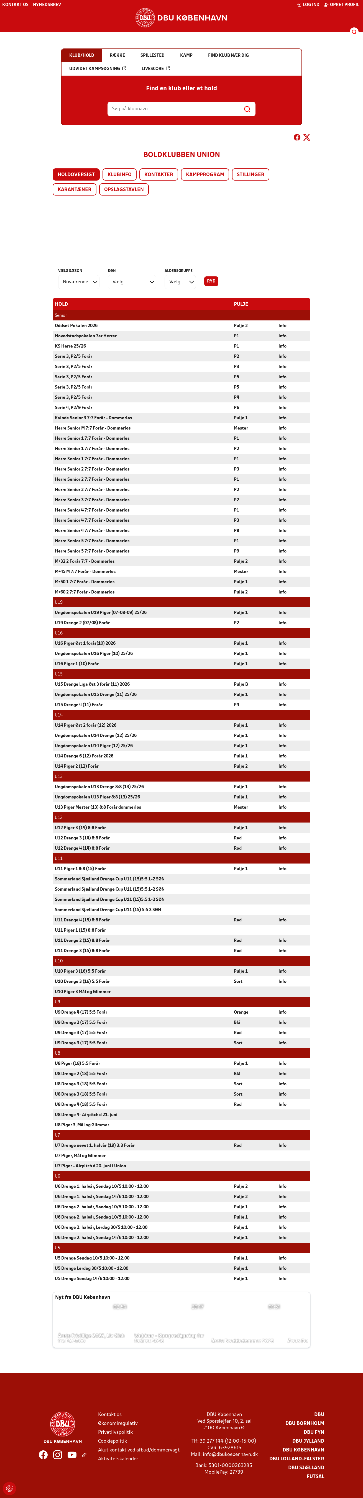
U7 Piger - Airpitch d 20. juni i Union (90, 1166)
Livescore (156, 68)
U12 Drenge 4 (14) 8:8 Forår (82, 848)
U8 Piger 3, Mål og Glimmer (82, 1125)
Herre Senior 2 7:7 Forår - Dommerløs (92, 469)
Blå (237, 1022)
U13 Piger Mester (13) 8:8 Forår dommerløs (98, 807)
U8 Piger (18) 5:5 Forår (77, 1063)
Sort (238, 981)
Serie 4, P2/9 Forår (73, 408)
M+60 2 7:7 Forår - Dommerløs (84, 592)
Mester (241, 428)
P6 (236, 408)
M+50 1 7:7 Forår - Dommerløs (84, 582)
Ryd (211, 281)
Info (282, 326)
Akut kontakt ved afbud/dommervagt (139, 1450)
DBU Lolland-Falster (296, 1458)
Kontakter (158, 175)
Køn (112, 271)
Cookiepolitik (112, 1441)
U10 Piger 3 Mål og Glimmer (83, 992)
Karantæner (74, 189)
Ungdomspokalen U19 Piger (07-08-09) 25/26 (101, 613)
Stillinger (250, 175)
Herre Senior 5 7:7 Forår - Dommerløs (92, 541)
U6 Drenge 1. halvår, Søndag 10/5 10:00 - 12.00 (102, 1186)
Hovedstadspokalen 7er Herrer (86, 336)
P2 (236, 356)
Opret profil (341, 4)
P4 (236, 397)
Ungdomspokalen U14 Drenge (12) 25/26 (96, 736)
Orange (241, 1012)
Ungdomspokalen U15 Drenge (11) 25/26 (96, 695)
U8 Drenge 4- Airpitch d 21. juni (86, 1115)
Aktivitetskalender (118, 1458)
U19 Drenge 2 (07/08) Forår (82, 623)
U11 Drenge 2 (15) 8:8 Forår (82, 940)
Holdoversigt (76, 175)
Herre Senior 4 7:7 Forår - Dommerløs (92, 510)
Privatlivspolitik (115, 1432)
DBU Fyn (314, 1432)
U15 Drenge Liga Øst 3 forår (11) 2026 (92, 684)
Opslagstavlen (124, 189)
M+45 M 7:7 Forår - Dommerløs (85, 572)
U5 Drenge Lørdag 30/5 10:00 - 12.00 (91, 1268)
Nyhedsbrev (47, 5)
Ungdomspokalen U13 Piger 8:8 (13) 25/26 (97, 797)
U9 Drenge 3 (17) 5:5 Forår (81, 1033)
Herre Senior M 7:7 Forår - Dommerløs (93, 428)
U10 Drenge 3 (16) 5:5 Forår (82, 981)
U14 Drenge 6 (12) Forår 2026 (84, 756)
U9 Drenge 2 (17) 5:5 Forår (81, 1022)
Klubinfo (120, 175)
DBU (319, 1414)
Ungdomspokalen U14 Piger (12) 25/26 (94, 746)
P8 (236, 531)
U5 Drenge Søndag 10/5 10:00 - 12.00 (92, 1258)
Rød (238, 838)
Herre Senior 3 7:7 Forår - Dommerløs (92, 500)
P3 (236, 367)
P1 (236, 336)
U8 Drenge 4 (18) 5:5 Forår (81, 1104)
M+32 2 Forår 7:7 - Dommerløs (84, 561)
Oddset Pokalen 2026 (76, 326)
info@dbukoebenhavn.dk (230, 1454)
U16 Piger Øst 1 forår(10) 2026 (85, 643)
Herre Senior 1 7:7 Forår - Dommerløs (92, 438)
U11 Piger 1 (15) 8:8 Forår (80, 930)
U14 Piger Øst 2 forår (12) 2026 (85, 725)
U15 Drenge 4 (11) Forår (79, 705)
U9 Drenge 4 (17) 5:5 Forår (81, 1012)
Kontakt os (15, 5)
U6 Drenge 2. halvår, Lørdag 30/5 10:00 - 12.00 (101, 1227)
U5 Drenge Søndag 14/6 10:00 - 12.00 (92, 1279)
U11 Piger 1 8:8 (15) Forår (80, 869)
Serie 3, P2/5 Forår (73, 356)
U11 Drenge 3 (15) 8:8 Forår (82, 951)
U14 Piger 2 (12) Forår (77, 766)
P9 (236, 551)
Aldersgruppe (179, 271)
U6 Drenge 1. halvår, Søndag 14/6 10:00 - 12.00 (102, 1197)
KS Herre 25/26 (70, 346)
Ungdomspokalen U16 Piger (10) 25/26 (94, 654)
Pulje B (241, 684)
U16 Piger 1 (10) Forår (77, 664)
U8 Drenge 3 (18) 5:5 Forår (81, 1084)
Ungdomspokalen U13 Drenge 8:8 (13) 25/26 (99, 787)
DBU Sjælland (306, 1467)
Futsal (315, 1476)
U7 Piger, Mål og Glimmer (80, 1156)
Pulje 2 (241, 326)
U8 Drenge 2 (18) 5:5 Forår (81, 1074)
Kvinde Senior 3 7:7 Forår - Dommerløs (93, 418)
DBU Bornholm (304, 1423)
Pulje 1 (241, 418)
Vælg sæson (70, 271)
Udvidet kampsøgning (97, 68)
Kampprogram (205, 175)
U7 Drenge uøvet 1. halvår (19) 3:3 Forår (95, 1145)
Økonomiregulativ (118, 1423)
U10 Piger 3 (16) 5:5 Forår (80, 971)
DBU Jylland (308, 1441)
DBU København (303, 1450)
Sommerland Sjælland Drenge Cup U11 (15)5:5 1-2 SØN (110, 879)
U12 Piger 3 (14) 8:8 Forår (80, 828)
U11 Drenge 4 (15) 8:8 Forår (82, 920)
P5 (236, 377)
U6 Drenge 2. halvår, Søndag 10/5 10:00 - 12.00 (102, 1207)
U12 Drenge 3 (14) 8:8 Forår (82, 838)
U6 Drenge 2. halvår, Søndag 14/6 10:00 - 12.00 (102, 1238)
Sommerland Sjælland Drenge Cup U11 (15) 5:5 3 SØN (108, 910)
